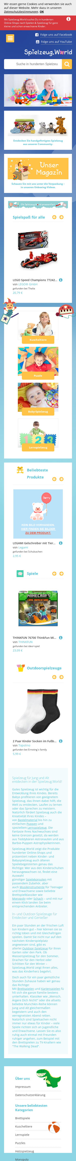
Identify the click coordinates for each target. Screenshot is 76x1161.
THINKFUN (25, 642)
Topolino (24, 745)
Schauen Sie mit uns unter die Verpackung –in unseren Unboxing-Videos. (38, 185)
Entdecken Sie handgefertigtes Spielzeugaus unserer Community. (38, 142)
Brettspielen (25, 989)
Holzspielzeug (24, 1151)
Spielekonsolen (36, 879)
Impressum (23, 1087)
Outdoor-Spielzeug (35, 948)
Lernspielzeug (38, 447)
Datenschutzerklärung (30, 1095)
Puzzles (20, 1143)
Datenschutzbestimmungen (21, 12)
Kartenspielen (50, 989)
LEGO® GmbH (27, 284)
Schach (38, 898)
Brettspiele (22, 1118)
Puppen (32, 824)
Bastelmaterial (27, 820)
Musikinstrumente (32, 887)
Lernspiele (22, 1135)
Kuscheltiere (38, 340)
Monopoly (19, 898)
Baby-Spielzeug (38, 411)
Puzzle (38, 375)
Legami (23, 547)
